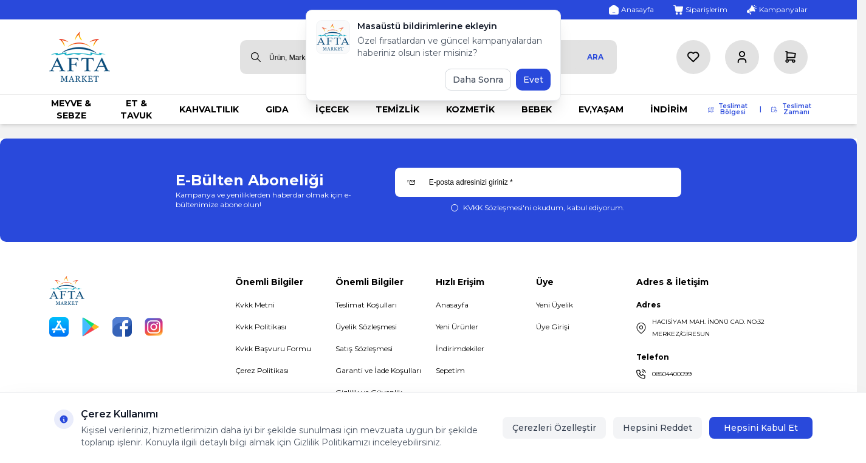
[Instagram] (153, 327)
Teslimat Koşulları (366, 304)
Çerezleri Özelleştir (554, 427)
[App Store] (59, 327)
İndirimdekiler (460, 348)
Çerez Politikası (262, 370)
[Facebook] (122, 327)
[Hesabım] (742, 57)
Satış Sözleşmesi (364, 348)
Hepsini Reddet (657, 427)
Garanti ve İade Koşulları (378, 370)
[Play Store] (90, 327)
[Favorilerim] (693, 57)
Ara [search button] (595, 56)
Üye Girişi (552, 326)
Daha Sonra (478, 79)
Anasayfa (452, 304)
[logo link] (79, 57)
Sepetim (450, 370)
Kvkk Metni (255, 304)
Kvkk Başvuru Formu (273, 348)
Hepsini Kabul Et (761, 427)
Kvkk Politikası (260, 326)
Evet (533, 79)
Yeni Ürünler (457, 326)
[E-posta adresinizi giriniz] (538, 182)
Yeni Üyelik (554, 304)
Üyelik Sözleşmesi (366, 326)
